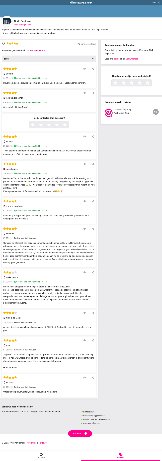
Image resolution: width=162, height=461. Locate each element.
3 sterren (52, 125)
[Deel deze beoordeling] (93, 69)
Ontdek (80, 433)
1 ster (36, 125)
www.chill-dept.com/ (22, 25)
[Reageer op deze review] (85, 69)
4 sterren (60, 125)
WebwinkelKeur (37, 50)
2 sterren (44, 125)
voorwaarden (132, 59)
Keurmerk (31, 443)
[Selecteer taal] (156, 2)
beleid (117, 59)
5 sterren (68, 125)
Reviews (43, 443)
